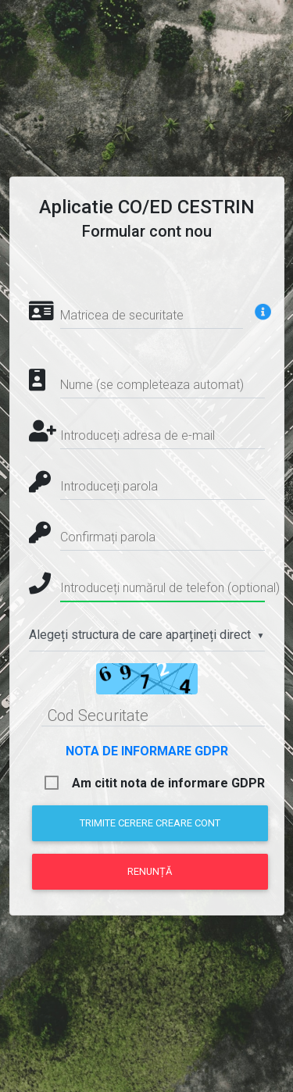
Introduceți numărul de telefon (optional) (170, 587)
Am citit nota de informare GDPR (168, 783)
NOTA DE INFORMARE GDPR (147, 751)
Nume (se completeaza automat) (152, 384)
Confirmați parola (107, 537)
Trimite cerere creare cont (150, 823)
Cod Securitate (98, 715)
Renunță (149, 871)
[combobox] (147, 635)
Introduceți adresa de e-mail (137, 435)
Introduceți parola (109, 486)
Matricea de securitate (122, 315)
